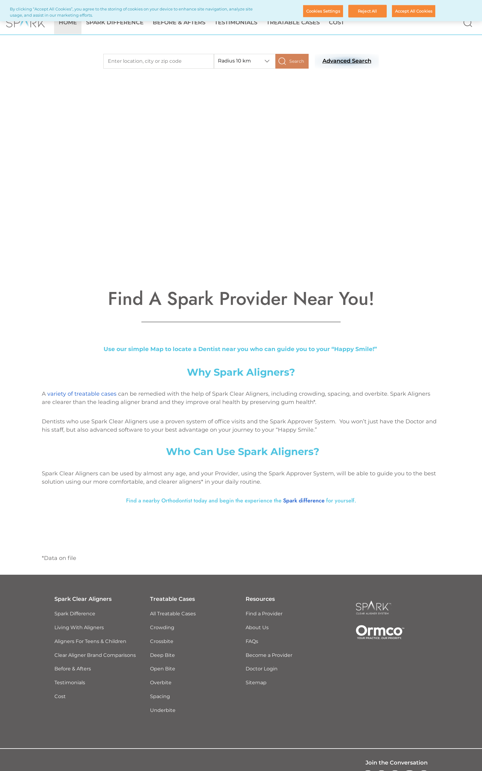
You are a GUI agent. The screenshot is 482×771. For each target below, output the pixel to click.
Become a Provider (269, 655)
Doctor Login (262, 669)
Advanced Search (346, 61)
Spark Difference (74, 614)
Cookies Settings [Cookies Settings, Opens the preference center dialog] (323, 10)
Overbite (161, 683)
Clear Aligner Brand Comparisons (95, 655)
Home (68, 22)
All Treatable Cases (173, 614)
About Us (257, 628)
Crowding (162, 628)
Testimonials (236, 22)
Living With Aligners (79, 628)
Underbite (163, 710)
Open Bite (162, 669)
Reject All (367, 10)
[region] (241, 10)
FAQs (252, 642)
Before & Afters (179, 22)
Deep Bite (162, 655)
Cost (336, 22)
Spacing (160, 697)
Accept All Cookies (413, 10)
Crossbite (161, 642)
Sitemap (256, 683)
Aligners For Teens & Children (90, 642)
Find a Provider (264, 614)
